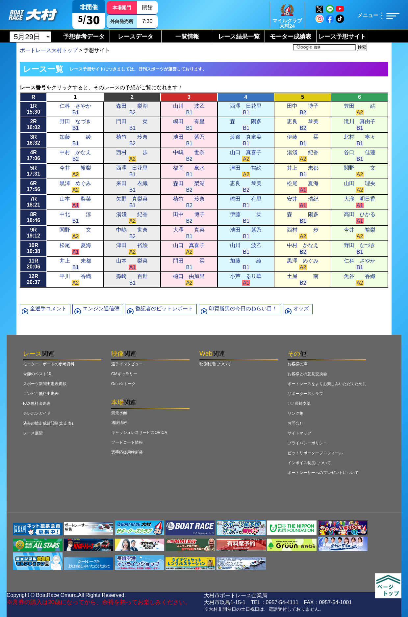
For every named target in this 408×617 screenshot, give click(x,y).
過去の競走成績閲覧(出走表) (48, 423)
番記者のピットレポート (164, 308)
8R (33, 217)
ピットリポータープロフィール (315, 453)
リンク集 (295, 413)
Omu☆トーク (123, 383)
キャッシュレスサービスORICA (139, 432)
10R (33, 248)
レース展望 (33, 433)
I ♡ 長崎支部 (299, 403)
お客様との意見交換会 (307, 374)
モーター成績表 (290, 36)
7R (33, 202)
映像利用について (215, 364)
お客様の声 (297, 364)
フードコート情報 (127, 442)
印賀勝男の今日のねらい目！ (243, 308)
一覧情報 (187, 36)
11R (33, 263)
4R (33, 155)
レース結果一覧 (239, 36)
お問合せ (295, 423)
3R (33, 140)
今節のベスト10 (37, 374)
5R (33, 171)
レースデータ (135, 36)
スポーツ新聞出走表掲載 (44, 383)
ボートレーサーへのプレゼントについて (323, 472)
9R (33, 232)
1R (33, 109)
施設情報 (119, 422)
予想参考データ (84, 36)
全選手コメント (48, 308)
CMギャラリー (124, 374)
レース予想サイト (342, 36)
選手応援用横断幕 (127, 452)
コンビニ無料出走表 (41, 393)
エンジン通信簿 (101, 308)
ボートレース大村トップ (49, 50)
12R (33, 279)
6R (33, 186)
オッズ (301, 308)
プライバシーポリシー (307, 443)
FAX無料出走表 (36, 403)
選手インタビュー (127, 364)
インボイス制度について (309, 463)
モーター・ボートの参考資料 (48, 364)
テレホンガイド (37, 413)
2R (33, 124)
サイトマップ (299, 433)
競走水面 (119, 412)
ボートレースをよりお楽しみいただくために (327, 383)
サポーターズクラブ (305, 393)
